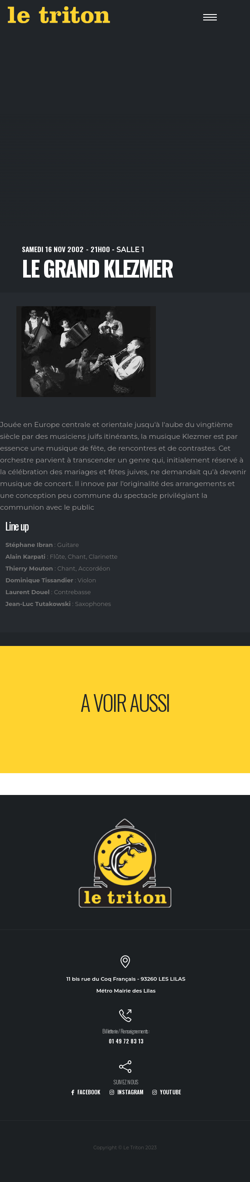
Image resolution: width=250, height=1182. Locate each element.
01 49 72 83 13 (126, 1041)
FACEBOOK (85, 1092)
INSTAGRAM (127, 1092)
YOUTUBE (166, 1092)
